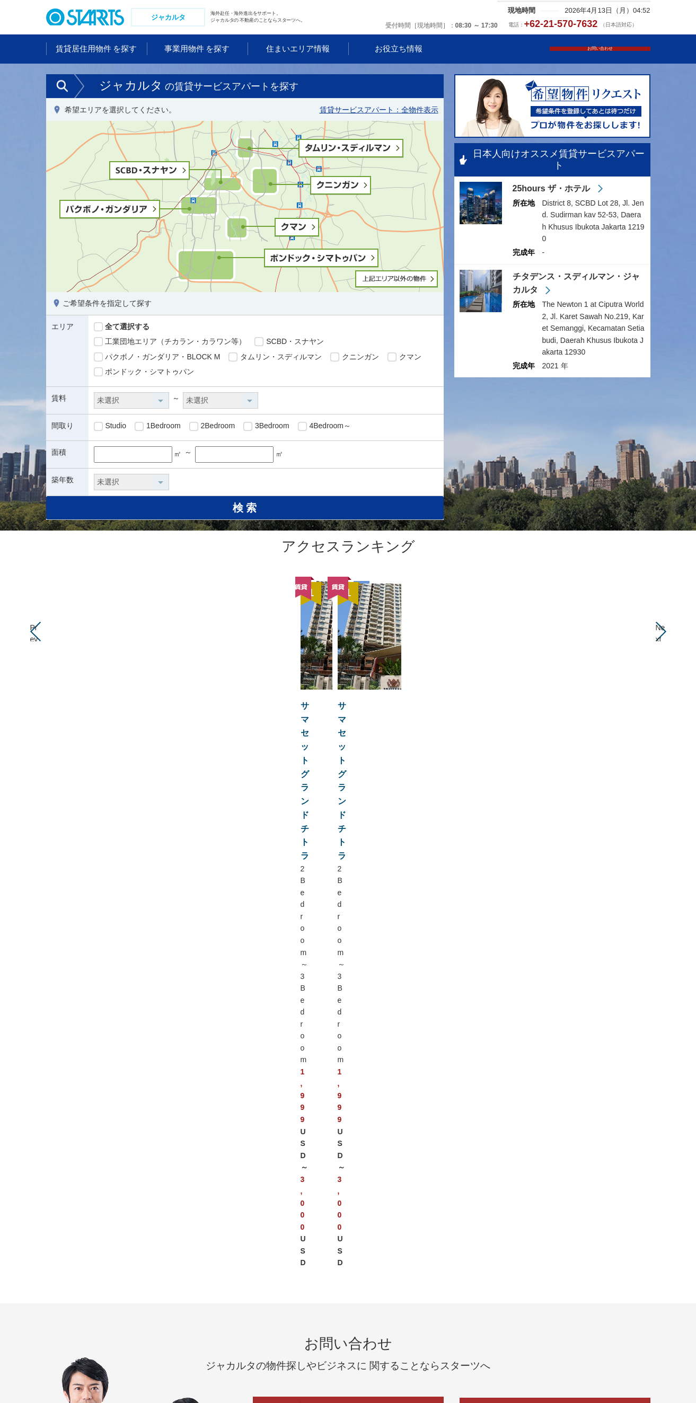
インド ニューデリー (183, 1316)
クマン (404, 358)
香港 (61, 1258)
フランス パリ (582, 1243)
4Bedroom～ (324, 428)
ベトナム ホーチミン (183, 1214)
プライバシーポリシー (80, 1376)
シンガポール (171, 1228)
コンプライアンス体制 (170, 1376)
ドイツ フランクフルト (597, 1228)
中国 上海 (70, 1199)
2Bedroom (212, 428)
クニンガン (354, 358)
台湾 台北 (70, 1272)
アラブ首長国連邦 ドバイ (191, 1345)
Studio (110, 428)
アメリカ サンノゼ (313, 1258)
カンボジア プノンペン (187, 1272)
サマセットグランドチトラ (346, 712)
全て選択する (122, 328)
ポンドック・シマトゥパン (144, 373)
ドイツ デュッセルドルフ (600, 1214)
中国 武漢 (70, 1243)
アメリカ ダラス (310, 1272)
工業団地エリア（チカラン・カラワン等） (170, 343)
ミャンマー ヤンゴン (88, 1316)
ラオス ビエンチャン (186, 1287)
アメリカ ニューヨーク (321, 1243)
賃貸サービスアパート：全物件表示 (379, 111)
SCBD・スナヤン (289, 343)
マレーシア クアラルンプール (198, 1243)
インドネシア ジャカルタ (191, 1258)
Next (661, 646)
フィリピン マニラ (180, 1302)
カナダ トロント (310, 1287)
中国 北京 (70, 1214)
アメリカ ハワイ (310, 1199)
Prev (35, 646)
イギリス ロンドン (589, 1199)
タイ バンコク (77, 1302)
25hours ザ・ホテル (553, 190)
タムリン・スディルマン (275, 358)
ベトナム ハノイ (176, 1199)
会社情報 (240, 1376)
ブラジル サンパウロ (317, 1302)
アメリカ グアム (310, 1214)
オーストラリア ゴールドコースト (462, 1199)
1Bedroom (157, 428)
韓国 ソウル (73, 1287)
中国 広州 (70, 1228)
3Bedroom (266, 428)
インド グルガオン (180, 1331)
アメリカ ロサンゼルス (321, 1228)
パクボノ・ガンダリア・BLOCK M (157, 358)
